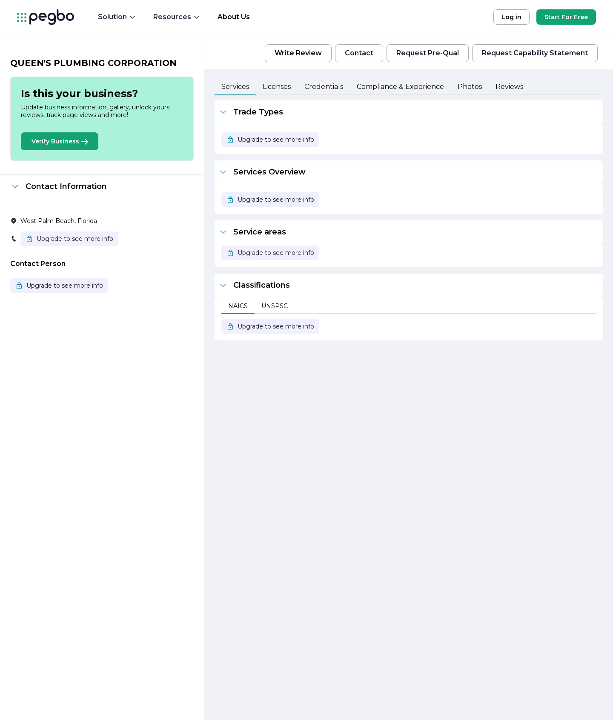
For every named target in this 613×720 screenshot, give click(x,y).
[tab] (235, 87)
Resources (177, 17)
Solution (117, 17)
